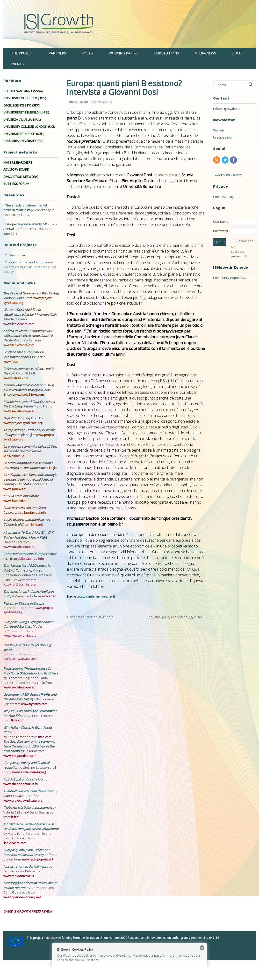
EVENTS (17, 64)
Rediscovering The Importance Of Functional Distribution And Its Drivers (30, 670)
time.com (17, 720)
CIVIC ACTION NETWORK (20, 176)
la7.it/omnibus (13, 456)
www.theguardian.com (19, 756)
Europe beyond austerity (23, 224)
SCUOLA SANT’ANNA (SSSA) (23, 91)
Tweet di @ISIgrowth (228, 175)
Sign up (218, 130)
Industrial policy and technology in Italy (176, 617)
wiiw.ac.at (49, 596)
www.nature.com (15, 378)
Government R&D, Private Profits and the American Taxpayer (30, 696)
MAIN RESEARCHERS (17, 162)
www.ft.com (11, 361)
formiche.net (33, 524)
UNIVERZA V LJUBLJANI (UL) (22, 119)
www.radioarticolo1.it (18, 876)
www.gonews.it (14, 489)
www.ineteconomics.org (19, 636)
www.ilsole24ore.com (18, 324)
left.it (14, 817)
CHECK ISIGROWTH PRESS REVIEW (27, 911)
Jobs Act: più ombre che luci (23, 779)
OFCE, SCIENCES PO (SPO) (21, 105)
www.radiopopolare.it (96, 597)
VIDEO (236, 53)
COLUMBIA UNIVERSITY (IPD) (23, 141)
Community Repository (229, 277)
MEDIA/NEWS (205, 53)
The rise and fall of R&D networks (26, 565)
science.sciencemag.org (28, 772)
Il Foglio (52, 468)
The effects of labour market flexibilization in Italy (25, 207)
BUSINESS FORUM (16, 183)
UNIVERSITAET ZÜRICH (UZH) (23, 134)
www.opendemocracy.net (22, 897)
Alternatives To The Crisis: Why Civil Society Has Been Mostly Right (28, 535)
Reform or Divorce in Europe (23, 603)
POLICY (87, 53)
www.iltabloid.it (14, 501)
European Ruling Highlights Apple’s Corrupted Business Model (28, 624)
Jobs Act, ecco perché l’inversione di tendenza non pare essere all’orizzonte (30, 826)
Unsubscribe (222, 137)
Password (220, 231)
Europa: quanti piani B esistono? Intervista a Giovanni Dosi (26, 852)
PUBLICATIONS (166, 53)
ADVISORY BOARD (16, 169)
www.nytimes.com (34, 704)
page (157, 956)
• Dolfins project (15, 255)
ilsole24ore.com (14, 843)
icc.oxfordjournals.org (19, 584)
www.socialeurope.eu (19, 411)
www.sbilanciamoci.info (20, 784)
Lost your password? (239, 253)
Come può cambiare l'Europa (24, 554)
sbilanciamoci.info (33, 512)
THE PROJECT (22, 53)
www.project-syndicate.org (22, 423)
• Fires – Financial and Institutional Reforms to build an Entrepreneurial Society (29, 267)
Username (221, 221)
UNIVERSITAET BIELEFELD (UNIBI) (26, 112)
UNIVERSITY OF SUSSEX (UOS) (24, 98)
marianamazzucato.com (19, 659)
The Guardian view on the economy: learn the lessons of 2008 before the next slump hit (29, 746)
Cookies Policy (223, 196)
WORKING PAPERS (123, 53)
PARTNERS (57, 53)
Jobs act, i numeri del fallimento (90, 617)
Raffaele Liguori (77, 102)
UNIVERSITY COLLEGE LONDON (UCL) (29, 126)
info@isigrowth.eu (226, 109)
